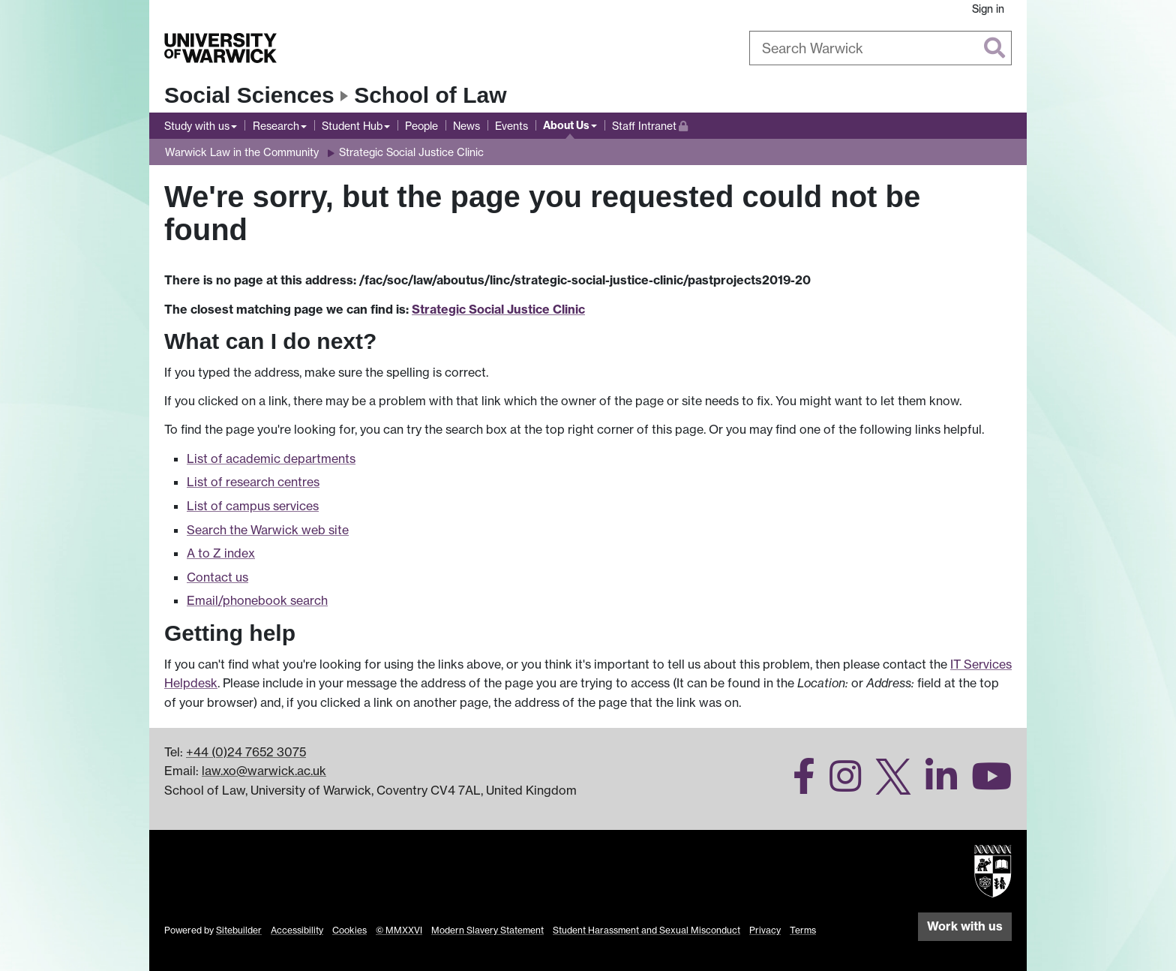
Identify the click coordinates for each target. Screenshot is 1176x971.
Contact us (217, 577)
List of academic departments (271, 458)
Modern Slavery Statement (487, 930)
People (421, 125)
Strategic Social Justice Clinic (411, 152)
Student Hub (352, 125)
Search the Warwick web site (268, 529)
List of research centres (253, 481)
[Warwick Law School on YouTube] (986, 784)
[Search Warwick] (880, 48)
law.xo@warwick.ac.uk (264, 770)
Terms (803, 930)
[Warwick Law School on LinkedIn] (935, 784)
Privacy (765, 930)
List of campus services (253, 505)
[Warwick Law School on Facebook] (798, 784)
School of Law (430, 95)
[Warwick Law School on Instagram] (839, 784)
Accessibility (297, 930)
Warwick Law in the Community (242, 152)
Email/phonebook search (257, 600)
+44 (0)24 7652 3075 (246, 751)
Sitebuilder (239, 930)
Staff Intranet (650, 124)
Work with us (965, 925)
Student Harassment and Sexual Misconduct (646, 930)
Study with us (197, 125)
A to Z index (221, 553)
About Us (566, 125)
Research (276, 125)
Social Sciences (249, 95)
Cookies (349, 930)
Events (511, 125)
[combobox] (880, 48)
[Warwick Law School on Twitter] (887, 784)
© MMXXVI (399, 930)
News (466, 125)
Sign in (988, 8)
